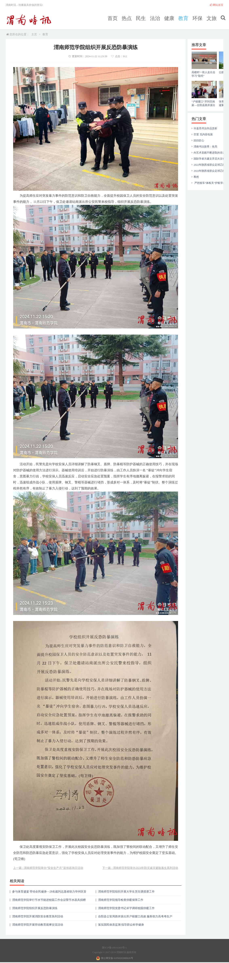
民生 (141, 18)
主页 (34, 34)
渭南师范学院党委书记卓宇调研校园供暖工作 (126, 908)
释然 (196, 176)
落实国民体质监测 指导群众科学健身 (121, 924)
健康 (169, 18)
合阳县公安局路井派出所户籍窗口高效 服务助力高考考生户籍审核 (135, 918)
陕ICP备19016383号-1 (114, 947)
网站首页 (216, 4)
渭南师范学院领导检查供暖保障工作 (120, 899)
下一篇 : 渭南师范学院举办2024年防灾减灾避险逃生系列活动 (140, 867)
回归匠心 (199, 140)
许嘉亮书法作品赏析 (205, 128)
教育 (183, 18)
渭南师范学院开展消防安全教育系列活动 (37, 916)
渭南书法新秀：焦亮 (205, 146)
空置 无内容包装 (203, 134)
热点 (127, 18)
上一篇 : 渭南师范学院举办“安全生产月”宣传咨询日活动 (48, 867)
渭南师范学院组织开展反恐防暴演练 (34, 908)
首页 (113, 18)
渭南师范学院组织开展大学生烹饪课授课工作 (126, 891)
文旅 (212, 18)
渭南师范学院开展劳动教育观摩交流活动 (37, 924)
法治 (155, 18)
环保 (197, 18)
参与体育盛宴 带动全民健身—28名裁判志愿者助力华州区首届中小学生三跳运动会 (49, 893)
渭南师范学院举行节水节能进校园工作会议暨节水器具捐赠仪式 (49, 901)
